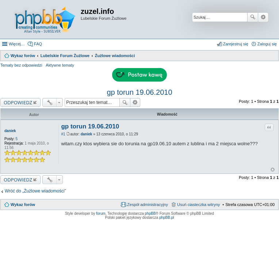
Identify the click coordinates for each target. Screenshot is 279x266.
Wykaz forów (23, 204)
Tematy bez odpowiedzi (21, 65)
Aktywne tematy (60, 65)
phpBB (150, 213)
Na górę (273, 170)
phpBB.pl (166, 218)
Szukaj (252, 17)
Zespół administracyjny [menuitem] (147, 204)
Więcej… (17, 44)
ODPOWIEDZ (18, 102)
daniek (10, 131)
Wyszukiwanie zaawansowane (263, 17)
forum (101, 213)
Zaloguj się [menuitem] (267, 44)
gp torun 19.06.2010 (139, 92)
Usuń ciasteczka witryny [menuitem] (198, 204)
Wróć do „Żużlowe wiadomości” (35, 191)
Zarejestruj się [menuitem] (235, 44)
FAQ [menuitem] (38, 44)
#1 (63, 134)
